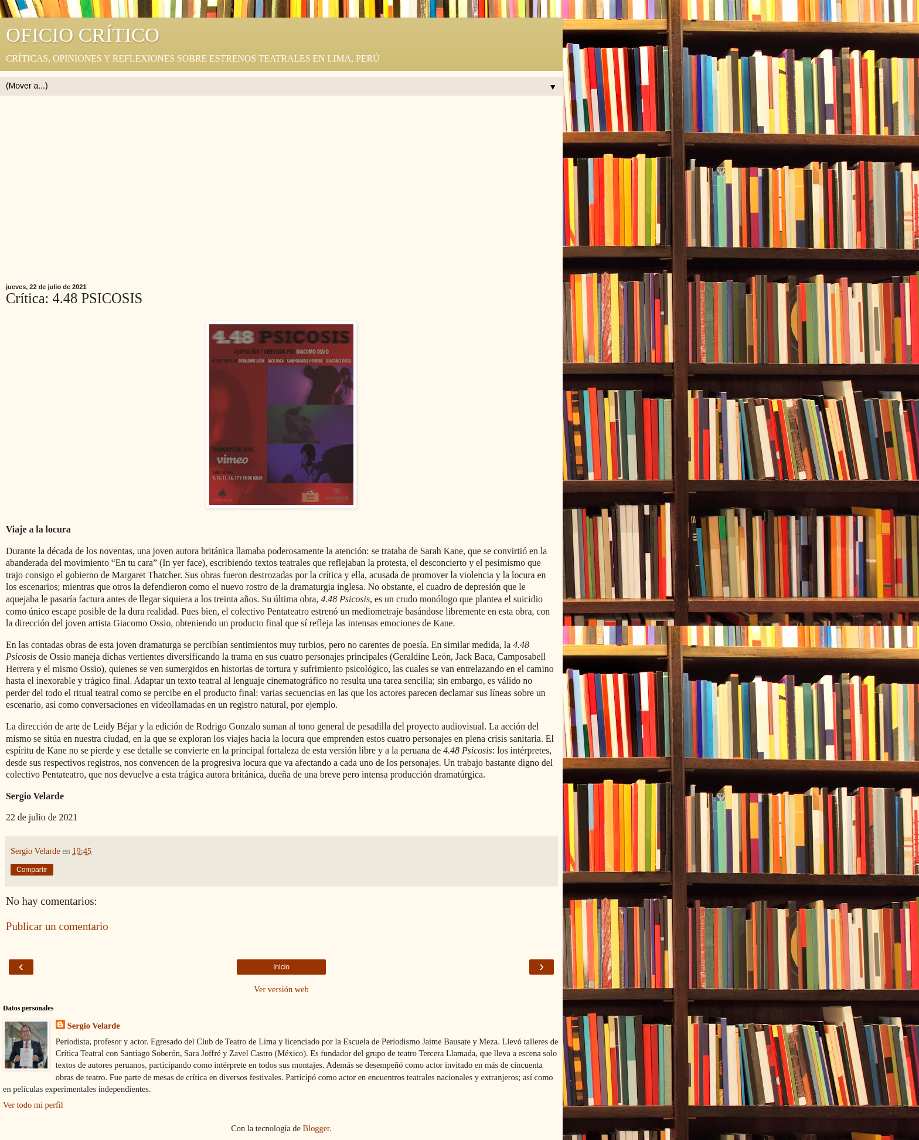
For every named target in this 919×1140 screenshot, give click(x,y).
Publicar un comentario (57, 926)
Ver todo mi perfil (33, 1105)
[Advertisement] (281, 195)
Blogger (316, 1128)
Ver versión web (281, 989)
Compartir (31, 870)
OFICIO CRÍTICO (82, 34)
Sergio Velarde (93, 1025)
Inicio (281, 967)
